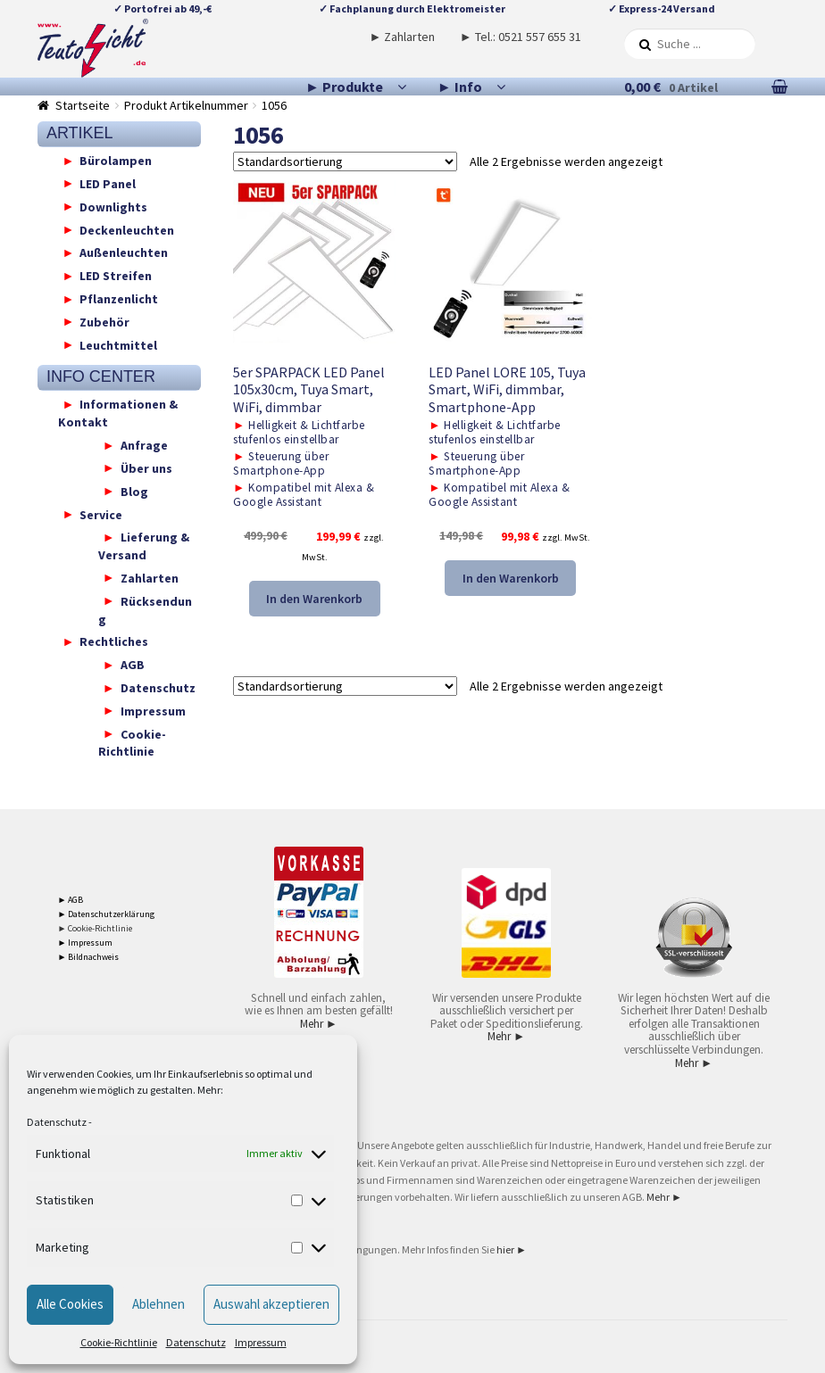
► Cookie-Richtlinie (95, 928)
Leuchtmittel (118, 344)
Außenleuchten (123, 252)
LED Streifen (115, 276)
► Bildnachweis (89, 957)
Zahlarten (150, 577)
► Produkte (344, 86)
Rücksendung (145, 609)
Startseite (82, 105)
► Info (460, 86)
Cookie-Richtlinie (118, 1342)
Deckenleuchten (126, 229)
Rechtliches (113, 641)
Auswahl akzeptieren (271, 1303)
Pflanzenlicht (118, 299)
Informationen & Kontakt (118, 413)
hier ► (511, 1249)
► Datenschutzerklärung (106, 914)
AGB (133, 665)
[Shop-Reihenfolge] (345, 161)
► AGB (71, 900)
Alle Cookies (70, 1303)
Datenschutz (57, 1122)
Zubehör (104, 321)
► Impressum (85, 942)
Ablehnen (158, 1303)
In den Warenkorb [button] (314, 599)
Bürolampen (115, 161)
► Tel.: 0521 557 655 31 (520, 37)
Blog (134, 491)
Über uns (146, 467)
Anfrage (144, 445)
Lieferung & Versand (143, 546)
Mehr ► (319, 1023)
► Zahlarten (402, 37)
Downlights (113, 206)
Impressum (261, 1342)
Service (100, 514)
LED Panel (107, 183)
